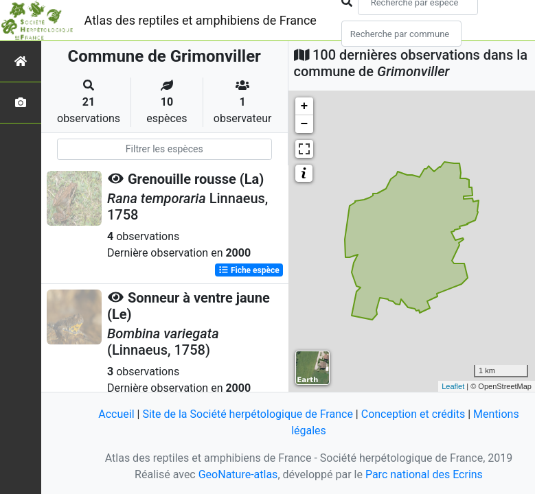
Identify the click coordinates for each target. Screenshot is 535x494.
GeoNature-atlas (238, 474)
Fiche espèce (249, 270)
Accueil (116, 414)
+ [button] (304, 106)
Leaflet (453, 386)
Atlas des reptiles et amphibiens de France (200, 20)
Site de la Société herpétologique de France (247, 414)
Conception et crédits (413, 414)
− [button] (304, 124)
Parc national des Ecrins (424, 474)
